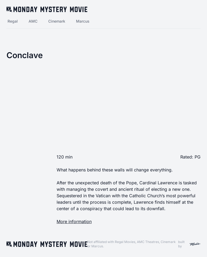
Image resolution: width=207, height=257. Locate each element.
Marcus (82, 21)
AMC (33, 21)
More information (74, 221)
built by (189, 244)
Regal (13, 21)
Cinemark (56, 21)
